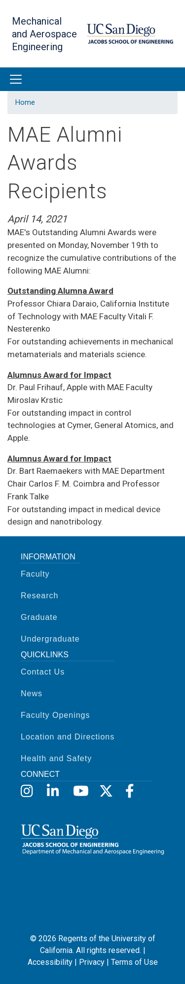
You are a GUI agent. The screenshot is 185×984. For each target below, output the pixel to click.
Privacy (92, 962)
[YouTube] (79, 791)
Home (25, 102)
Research (39, 595)
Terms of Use (134, 962)
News (31, 693)
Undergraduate (50, 639)
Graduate (39, 617)
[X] (105, 791)
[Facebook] (131, 791)
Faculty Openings (55, 715)
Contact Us (43, 672)
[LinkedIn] (53, 791)
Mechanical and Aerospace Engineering (44, 34)
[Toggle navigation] (16, 79)
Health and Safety (56, 758)
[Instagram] (27, 791)
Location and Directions (67, 737)
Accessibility (50, 962)
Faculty (35, 574)
